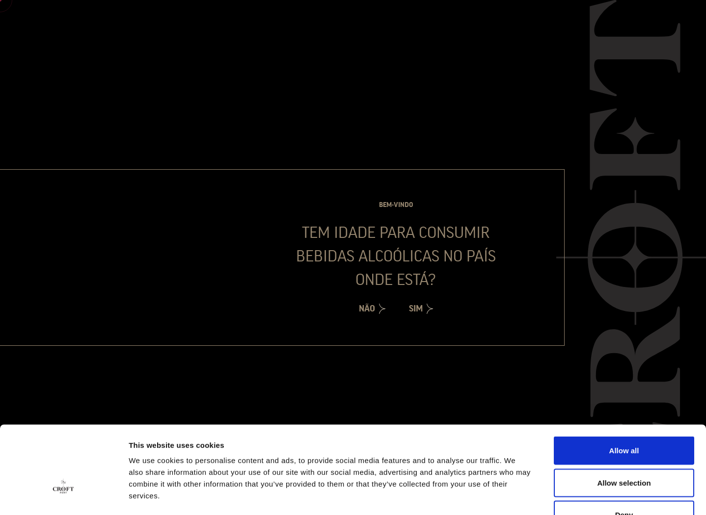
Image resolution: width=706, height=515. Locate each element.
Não (367, 308)
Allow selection (624, 418)
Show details (515, 495)
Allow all (624, 386)
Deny (624, 450)
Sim (416, 308)
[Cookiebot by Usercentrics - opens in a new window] (64, 496)
